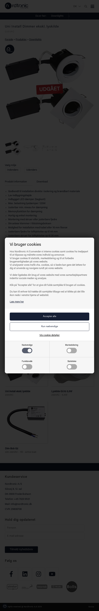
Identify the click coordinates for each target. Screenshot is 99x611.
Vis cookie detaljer (49, 335)
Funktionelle (27, 365)
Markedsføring (71, 348)
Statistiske (72, 365)
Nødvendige (27, 348)
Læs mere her (17, 302)
